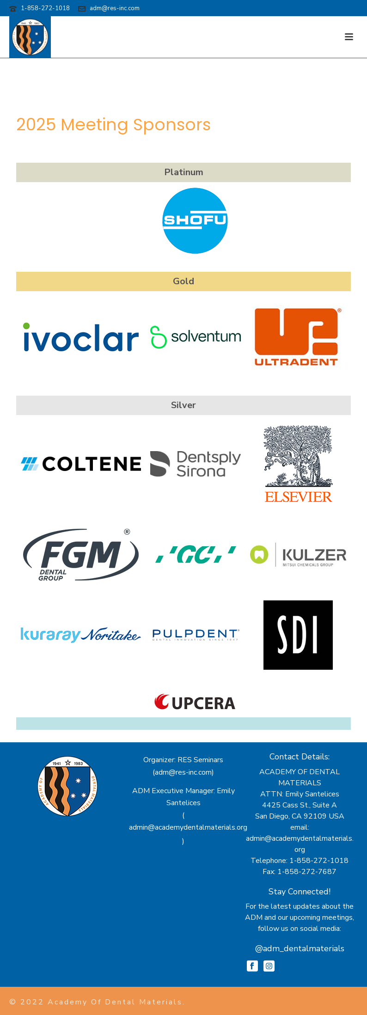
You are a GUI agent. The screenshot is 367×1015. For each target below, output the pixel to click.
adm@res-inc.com (115, 8)
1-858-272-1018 (45, 8)
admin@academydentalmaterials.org (188, 827)
